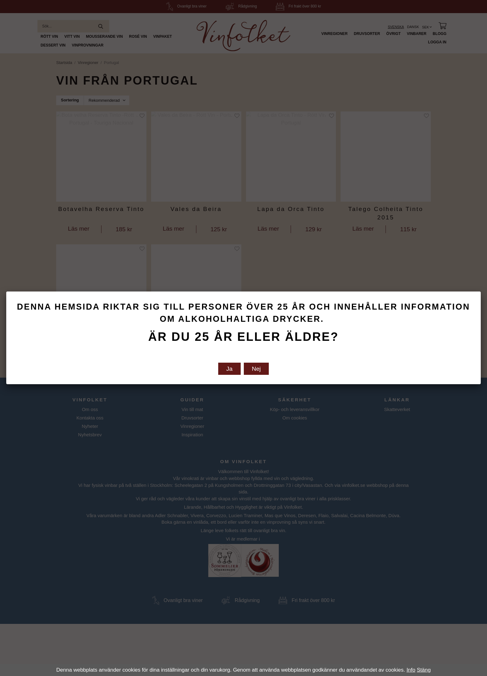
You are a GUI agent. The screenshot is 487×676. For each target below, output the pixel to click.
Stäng (423, 670)
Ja (229, 368)
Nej (256, 368)
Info (410, 670)
